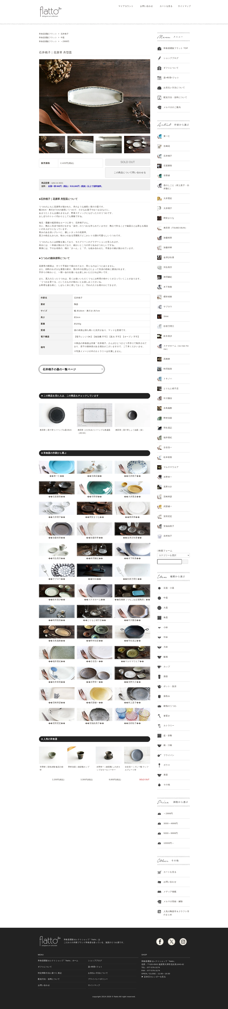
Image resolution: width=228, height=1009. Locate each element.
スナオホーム (94, 599)
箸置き (167, 716)
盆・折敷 (168, 735)
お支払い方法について (98, 973)
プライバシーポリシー (98, 979)
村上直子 (132, 706)
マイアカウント (124, 6)
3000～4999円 (171, 823)
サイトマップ (183, 6)
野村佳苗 (94, 644)
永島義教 (56, 644)
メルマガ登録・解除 (173, 901)
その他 (167, 784)
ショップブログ (171, 58)
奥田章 (132, 517)
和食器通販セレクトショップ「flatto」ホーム (58, 961)
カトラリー (169, 725)
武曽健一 (94, 706)
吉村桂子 (132, 726)
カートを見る (164, 6)
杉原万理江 (132, 579)
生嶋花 (94, 476)
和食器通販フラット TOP (176, 48)
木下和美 (132, 558)
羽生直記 (132, 644)
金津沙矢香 (132, 538)
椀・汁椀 (168, 745)
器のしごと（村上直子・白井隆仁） (176, 187)
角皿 (166, 617)
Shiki (94, 579)
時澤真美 (56, 623)
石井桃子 (132, 476)
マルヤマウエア (132, 664)
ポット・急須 (170, 686)
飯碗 (166, 657)
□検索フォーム (164, 550)
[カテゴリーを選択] (173, 555)
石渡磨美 (56, 496)
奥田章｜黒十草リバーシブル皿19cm (56, 430)
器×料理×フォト (171, 77)
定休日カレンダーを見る (155, 977)
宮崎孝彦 (56, 706)
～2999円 (168, 813)
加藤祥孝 (94, 538)
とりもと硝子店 (94, 623)
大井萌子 (56, 517)
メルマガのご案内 (172, 107)
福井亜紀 (56, 664)
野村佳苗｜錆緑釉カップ (79, 770)
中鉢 (166, 637)
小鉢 (166, 627)
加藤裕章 (56, 538)
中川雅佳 (132, 623)
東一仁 (57, 476)
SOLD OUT (128, 162)
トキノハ (168, 378)
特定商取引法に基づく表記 (50, 973)
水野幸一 (94, 685)
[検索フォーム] (185, 561)
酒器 (166, 676)
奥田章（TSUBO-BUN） (175, 228)
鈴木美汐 (56, 599)
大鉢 (166, 647)
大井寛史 (132, 496)
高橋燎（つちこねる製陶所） (133, 599)
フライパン (169, 755)
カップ (167, 666)
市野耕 (94, 496)
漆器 (166, 775)
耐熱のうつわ (170, 706)
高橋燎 (167, 359)
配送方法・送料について (175, 97)
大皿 (166, 607)
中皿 (166, 598)
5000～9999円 (171, 833)
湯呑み (167, 696)
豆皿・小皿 (169, 588)
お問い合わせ (144, 6)
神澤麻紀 (94, 558)
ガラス (167, 765)
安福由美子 (94, 726)
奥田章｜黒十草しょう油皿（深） (130, 430)
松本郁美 (56, 685)
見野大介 (132, 685)
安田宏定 (56, 726)
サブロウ (56, 579)
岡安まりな (94, 517)
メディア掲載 (170, 891)
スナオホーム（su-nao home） (176, 347)
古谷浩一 (94, 664)
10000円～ (169, 843)
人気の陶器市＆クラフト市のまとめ (176, 913)
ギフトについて (171, 68)
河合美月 (56, 558)
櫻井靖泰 (168, 296)
